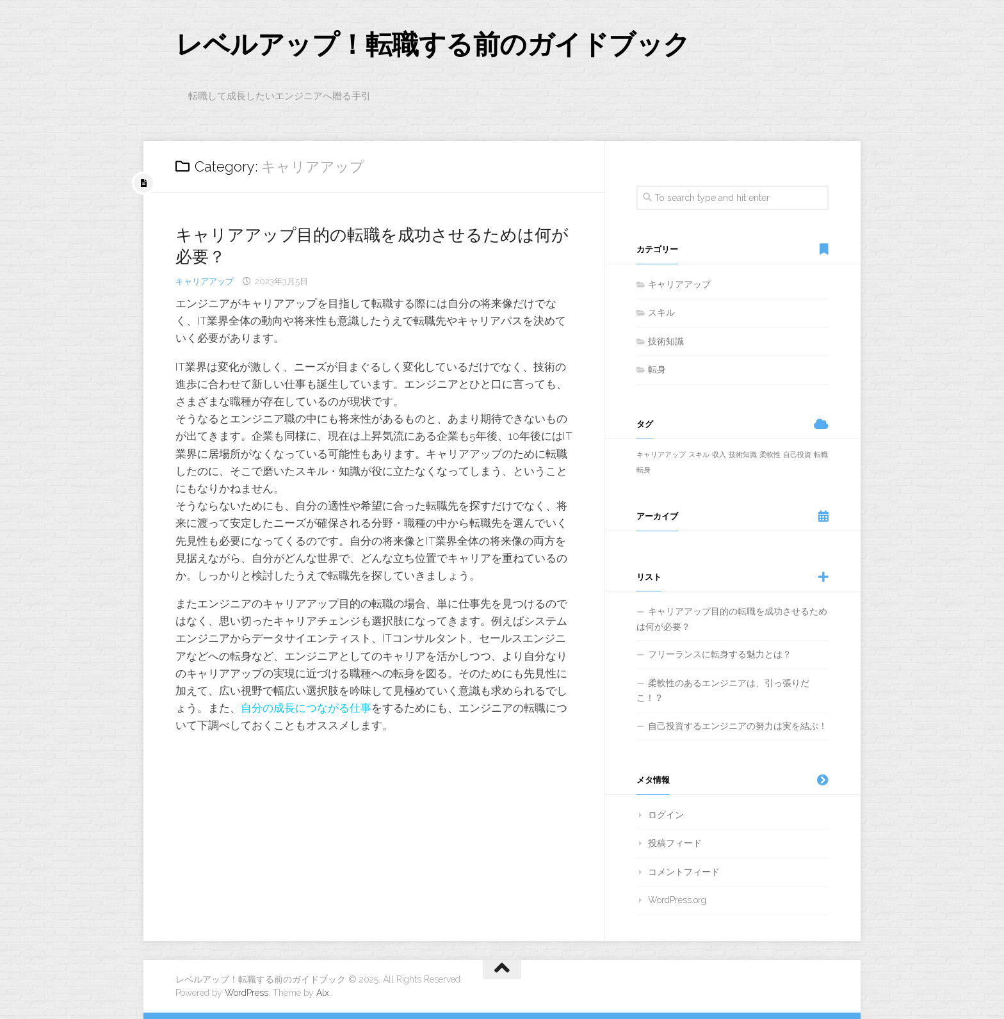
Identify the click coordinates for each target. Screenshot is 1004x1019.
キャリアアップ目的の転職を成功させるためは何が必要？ (731, 619)
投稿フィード (675, 843)
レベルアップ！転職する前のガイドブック (432, 44)
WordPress (246, 993)
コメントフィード (684, 872)
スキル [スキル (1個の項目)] (698, 454)
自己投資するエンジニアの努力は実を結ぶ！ (737, 726)
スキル (661, 312)
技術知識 (666, 341)
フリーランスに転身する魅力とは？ (719, 654)
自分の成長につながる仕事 (306, 708)
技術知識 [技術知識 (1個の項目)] (743, 454)
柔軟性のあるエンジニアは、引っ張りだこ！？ (722, 690)
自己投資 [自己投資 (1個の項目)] (797, 454)
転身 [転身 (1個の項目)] (643, 470)
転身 (657, 369)
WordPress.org (677, 900)
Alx (322, 993)
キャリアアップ (204, 281)
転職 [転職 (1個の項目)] (821, 454)
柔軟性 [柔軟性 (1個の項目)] (770, 454)
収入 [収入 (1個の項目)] (719, 454)
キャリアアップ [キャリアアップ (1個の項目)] (661, 454)
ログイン (666, 815)
